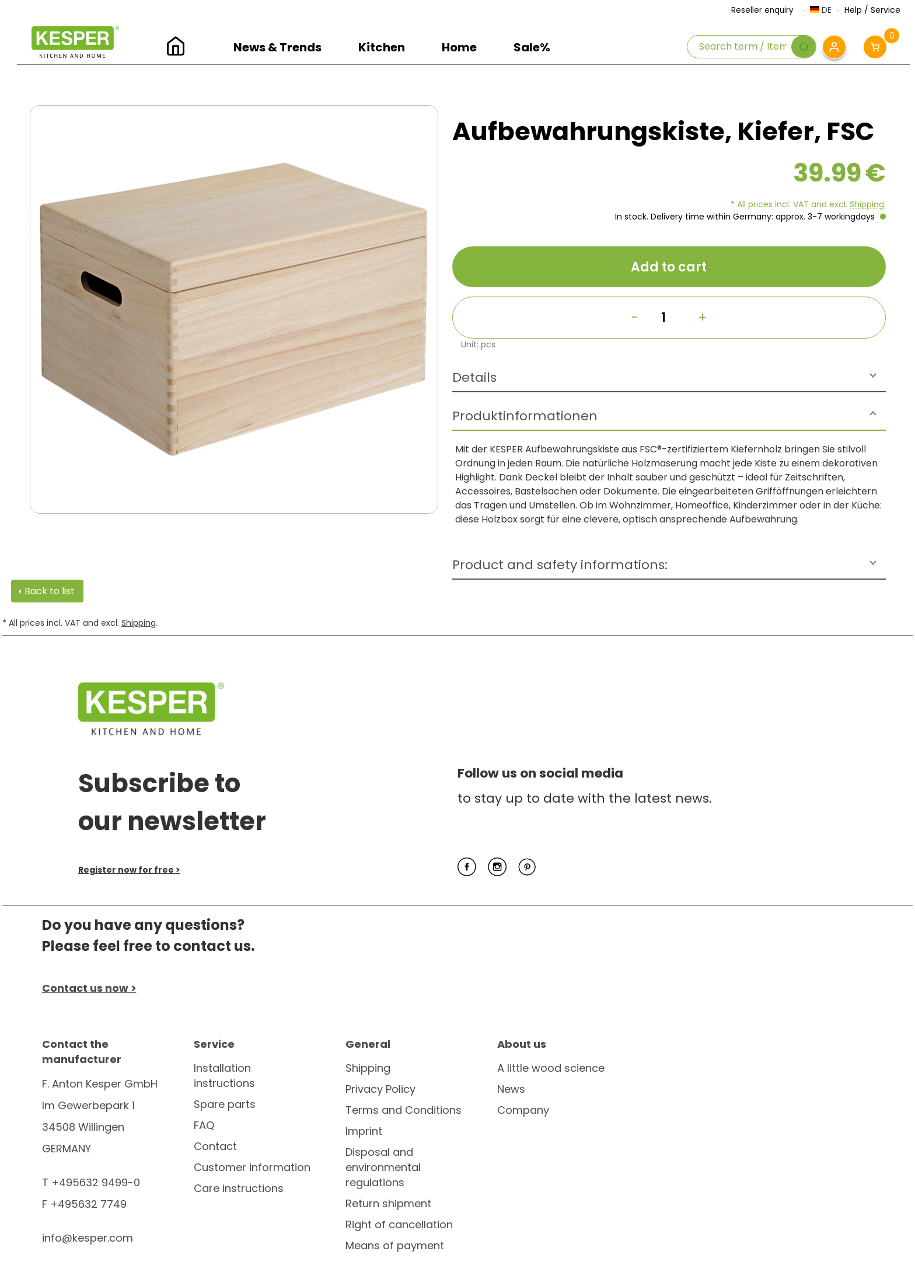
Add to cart (669, 267)
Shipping (867, 204)
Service (885, 10)
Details (474, 377)
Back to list (50, 591)
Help (853, 10)
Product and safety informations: (560, 565)
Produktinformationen (525, 416)
